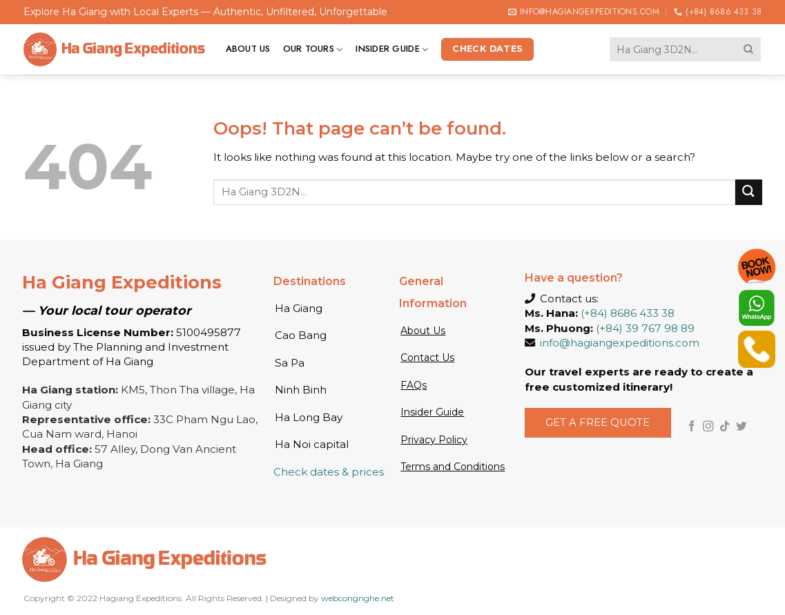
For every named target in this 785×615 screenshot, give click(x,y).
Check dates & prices (328, 471)
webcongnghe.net (357, 598)
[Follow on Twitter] (741, 427)
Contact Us (427, 357)
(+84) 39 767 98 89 (645, 328)
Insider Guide (392, 49)
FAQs (413, 385)
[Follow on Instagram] (708, 427)
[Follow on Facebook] (691, 427)
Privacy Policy (433, 439)
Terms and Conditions (452, 466)
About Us (422, 330)
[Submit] (748, 49)
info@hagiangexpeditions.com (619, 342)
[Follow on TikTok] (724, 427)
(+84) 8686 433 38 (628, 313)
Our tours (313, 49)
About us (248, 48)
